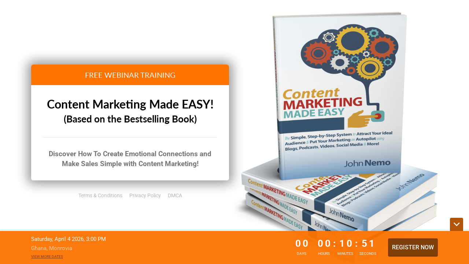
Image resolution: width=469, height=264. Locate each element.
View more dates (47, 256)
